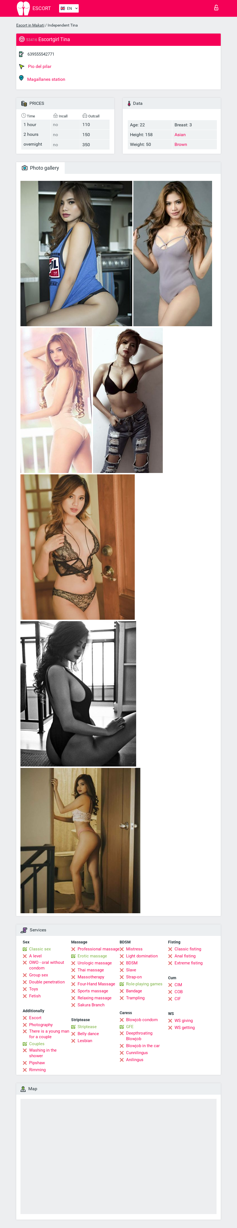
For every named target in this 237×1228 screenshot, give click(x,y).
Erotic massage (92, 956)
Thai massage (91, 970)
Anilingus (134, 1059)
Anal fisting (185, 956)
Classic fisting (188, 949)
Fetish (35, 996)
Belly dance (88, 1033)
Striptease (87, 1026)
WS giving (184, 1020)
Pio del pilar (35, 66)
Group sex (38, 975)
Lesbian (85, 1040)
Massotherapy (91, 976)
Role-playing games (144, 983)
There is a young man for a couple (49, 1034)
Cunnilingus (137, 1052)
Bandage (134, 990)
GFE (130, 1026)
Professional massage (99, 949)
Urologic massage (95, 963)
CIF (178, 998)
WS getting (185, 1027)
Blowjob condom (142, 1019)
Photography (41, 1024)
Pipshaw (37, 1062)
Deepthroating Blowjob (139, 1036)
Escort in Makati (30, 25)
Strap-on (134, 976)
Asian (180, 134)
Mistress (134, 949)
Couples (37, 1043)
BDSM (132, 963)
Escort (35, 1017)
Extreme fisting (189, 963)
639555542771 (40, 54)
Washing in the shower (43, 1053)
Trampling (135, 997)
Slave (131, 970)
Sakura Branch (91, 1004)
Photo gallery (40, 168)
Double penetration (47, 982)
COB (179, 991)
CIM (178, 984)
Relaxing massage (94, 997)
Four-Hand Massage (96, 983)
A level (35, 956)
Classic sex (40, 949)
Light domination (142, 956)
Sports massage (93, 990)
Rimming (37, 1069)
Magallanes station (42, 78)
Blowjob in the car (143, 1045)
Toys (33, 989)
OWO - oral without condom (46, 965)
